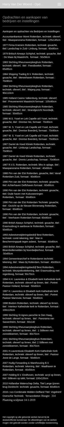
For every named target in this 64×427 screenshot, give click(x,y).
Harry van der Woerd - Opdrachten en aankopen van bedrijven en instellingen (24, 4)
